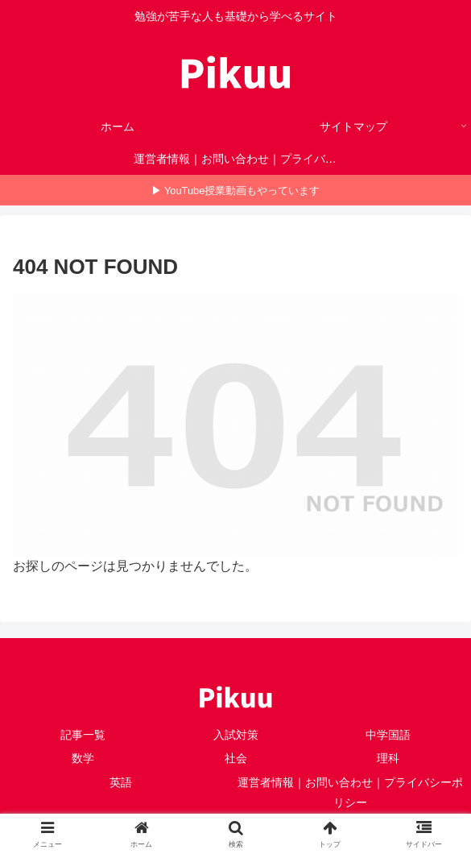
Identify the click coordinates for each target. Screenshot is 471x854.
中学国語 (388, 734)
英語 (120, 782)
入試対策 (235, 734)
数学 (83, 758)
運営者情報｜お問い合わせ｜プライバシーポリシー (350, 792)
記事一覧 (82, 734)
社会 (236, 758)
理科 (388, 758)
